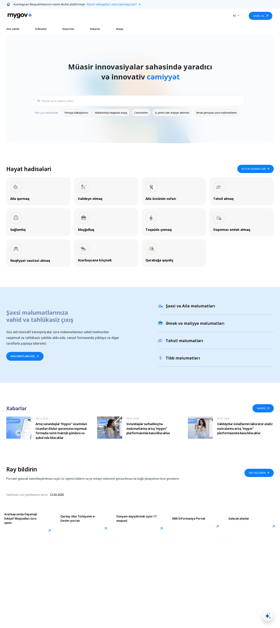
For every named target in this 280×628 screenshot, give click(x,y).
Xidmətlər (41, 29)
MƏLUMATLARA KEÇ (25, 356)
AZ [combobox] (234, 15)
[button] (140, 4)
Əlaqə (119, 29)
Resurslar (68, 29)
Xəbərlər (95, 29)
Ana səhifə (12, 29)
